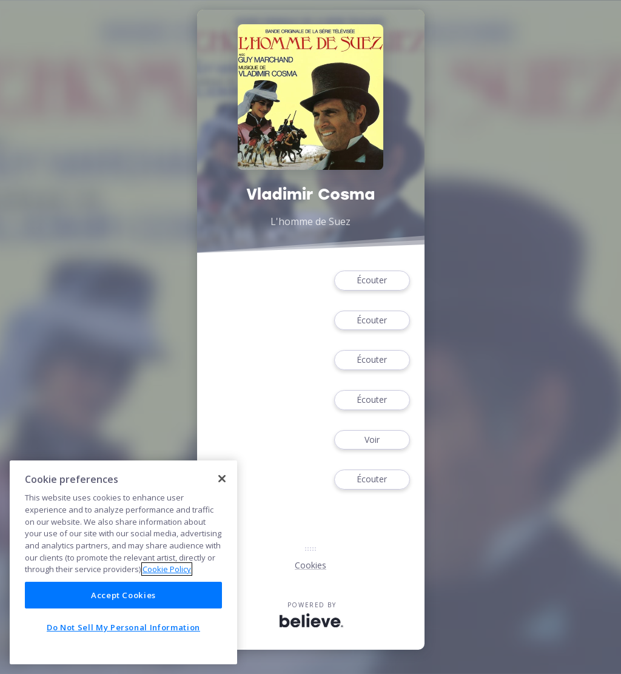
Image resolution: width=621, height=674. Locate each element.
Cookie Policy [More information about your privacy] (167, 569)
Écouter (372, 280)
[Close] (222, 478)
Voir (372, 440)
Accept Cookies (123, 595)
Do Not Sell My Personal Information (123, 627)
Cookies (310, 565)
